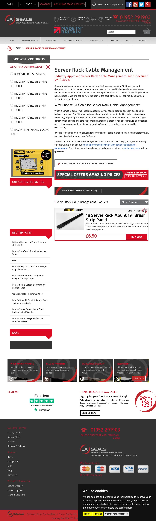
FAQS (127, 41)
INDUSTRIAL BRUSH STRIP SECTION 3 (28, 107)
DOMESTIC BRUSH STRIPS (27, 74)
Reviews (11, 441)
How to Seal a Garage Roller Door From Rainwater (28, 320)
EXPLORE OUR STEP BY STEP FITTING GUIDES (88, 163)
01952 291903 (135, 17)
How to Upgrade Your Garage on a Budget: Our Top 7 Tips (28, 277)
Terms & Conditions (16, 495)
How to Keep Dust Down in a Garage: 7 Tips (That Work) (29, 268)
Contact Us (12, 475)
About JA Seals (14, 432)
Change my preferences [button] (116, 514)
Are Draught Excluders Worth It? (27, 294)
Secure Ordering (15, 486)
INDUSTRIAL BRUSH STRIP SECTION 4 (28, 119)
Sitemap (31, 514)
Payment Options (15, 490)
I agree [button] (87, 514)
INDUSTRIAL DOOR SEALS (73, 41)
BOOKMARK (45, 4)
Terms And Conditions (46, 514)
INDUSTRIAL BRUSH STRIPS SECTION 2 (28, 95)
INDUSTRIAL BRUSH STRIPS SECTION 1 (28, 83)
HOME (12, 41)
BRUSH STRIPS (51, 41)
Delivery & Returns (16, 446)
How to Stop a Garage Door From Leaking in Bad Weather (28, 311)
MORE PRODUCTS (96, 41)
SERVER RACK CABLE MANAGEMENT (45, 48)
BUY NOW (136, 236)
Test (14, 260)
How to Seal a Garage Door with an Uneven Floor (28, 286)
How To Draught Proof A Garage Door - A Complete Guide (29, 301)
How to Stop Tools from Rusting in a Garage (29, 253)
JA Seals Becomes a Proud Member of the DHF (29, 243)
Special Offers (14, 437)
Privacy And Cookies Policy (71, 514)
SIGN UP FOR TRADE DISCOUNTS (69, 4)
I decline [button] (98, 514)
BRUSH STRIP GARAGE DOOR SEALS (29, 131)
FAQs (10, 466)
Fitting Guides (14, 461)
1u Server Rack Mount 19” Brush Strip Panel (116, 217)
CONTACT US (142, 41)
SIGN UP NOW (89, 413)
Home (10, 457)
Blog (10, 470)
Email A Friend (135, 211)
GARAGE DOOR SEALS (30, 41)
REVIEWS (114, 41)
